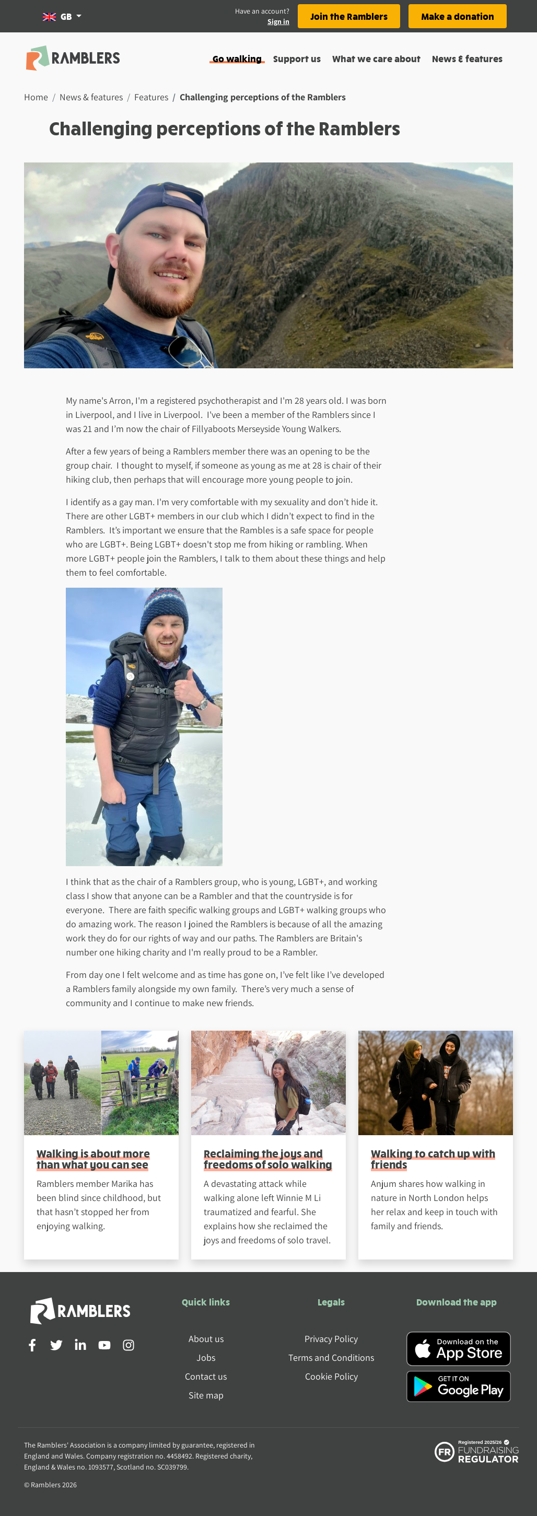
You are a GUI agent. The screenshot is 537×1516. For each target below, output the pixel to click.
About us (206, 1339)
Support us (297, 58)
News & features (467, 58)
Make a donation (457, 16)
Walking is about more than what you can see (93, 1158)
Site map (206, 1395)
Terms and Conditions (331, 1357)
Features (151, 97)
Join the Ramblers (349, 16)
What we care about (376, 58)
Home (36, 97)
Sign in (278, 21)
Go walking (237, 58)
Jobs (205, 1357)
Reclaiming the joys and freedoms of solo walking (268, 1158)
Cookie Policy (331, 1376)
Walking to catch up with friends (433, 1158)
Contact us (206, 1376)
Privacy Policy (331, 1339)
